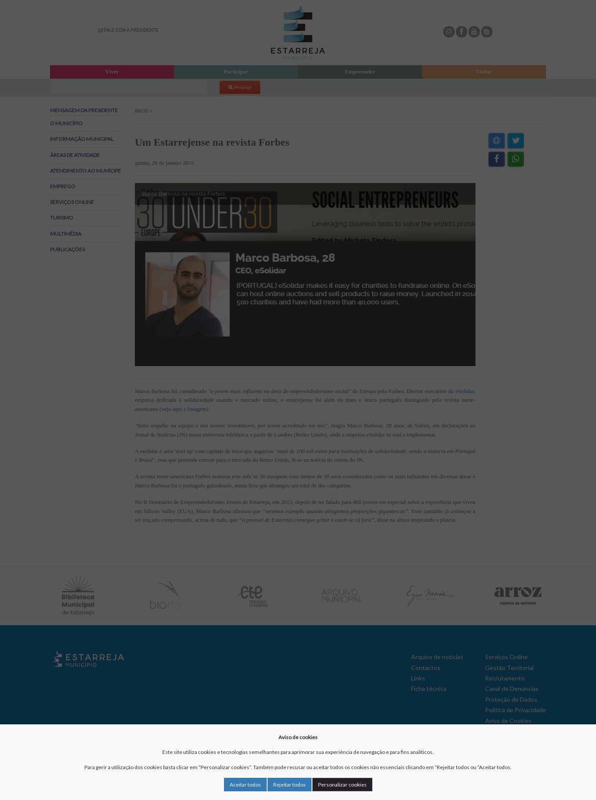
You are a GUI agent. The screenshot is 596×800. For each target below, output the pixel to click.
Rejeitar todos (289, 784)
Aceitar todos (245, 784)
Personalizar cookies (342, 784)
